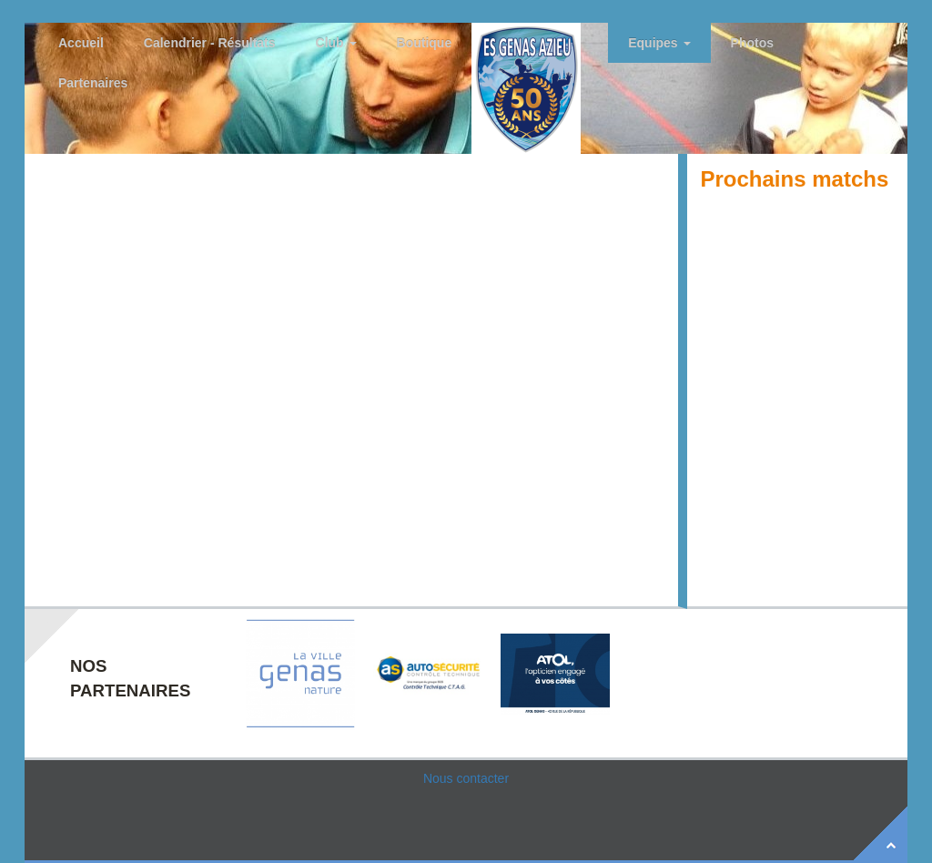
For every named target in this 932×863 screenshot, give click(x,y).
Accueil (81, 43)
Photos (752, 43)
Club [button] (336, 43)
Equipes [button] (659, 43)
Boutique (424, 43)
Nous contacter (466, 778)
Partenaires (92, 83)
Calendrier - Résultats (210, 43)
